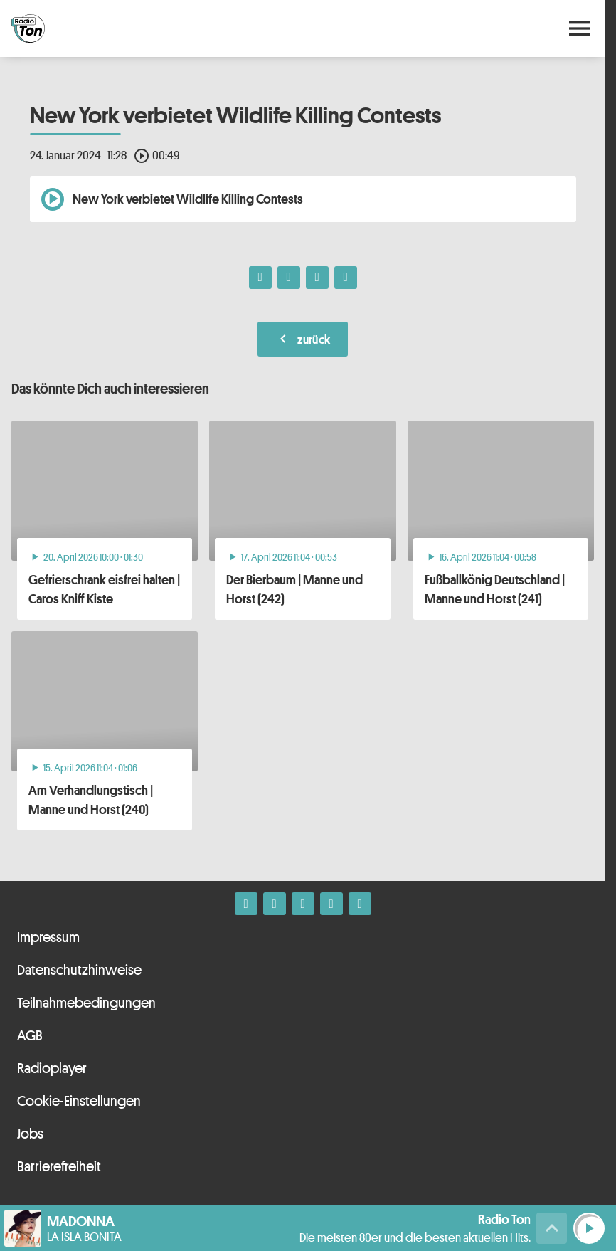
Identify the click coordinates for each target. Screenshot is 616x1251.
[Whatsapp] (303, 903)
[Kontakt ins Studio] (360, 903)
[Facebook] (246, 903)
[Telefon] (331, 903)
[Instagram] (274, 903)
